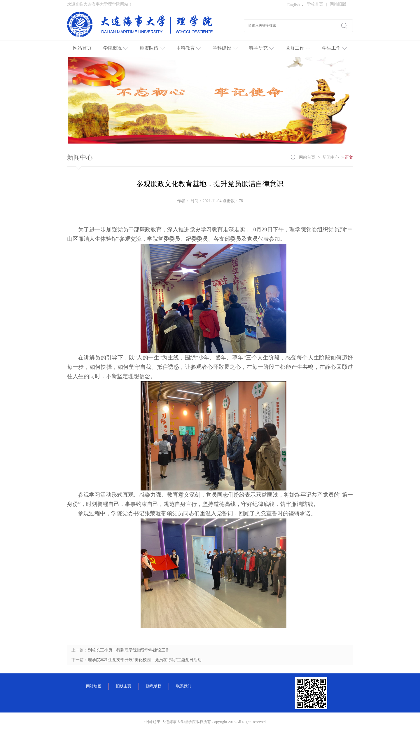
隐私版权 (153, 686)
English (295, 5)
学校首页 (317, 4)
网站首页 (82, 48)
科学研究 (261, 48)
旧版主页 (123, 686)
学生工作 (334, 48)
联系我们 (183, 686)
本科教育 (188, 48)
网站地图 (93, 686)
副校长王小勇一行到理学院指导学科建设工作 (128, 650)
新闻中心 (331, 157)
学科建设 (225, 48)
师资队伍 (152, 48)
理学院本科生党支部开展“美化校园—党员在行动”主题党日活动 (145, 660)
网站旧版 (338, 4)
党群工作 (298, 48)
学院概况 (115, 48)
